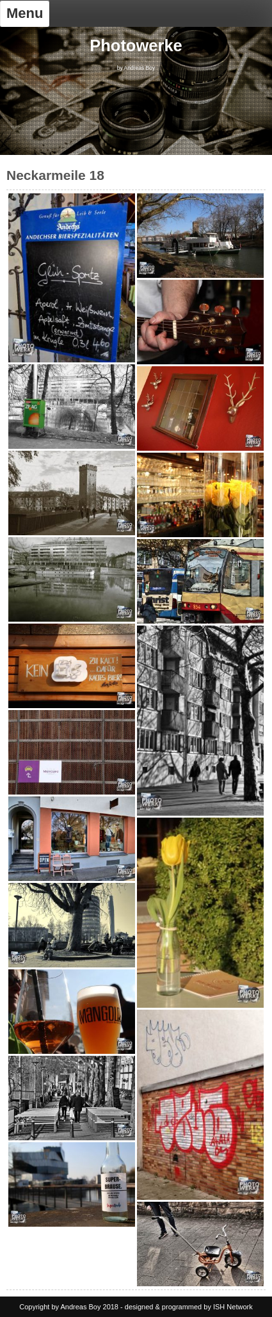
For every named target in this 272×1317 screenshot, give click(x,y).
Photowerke (136, 45)
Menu (24, 13)
